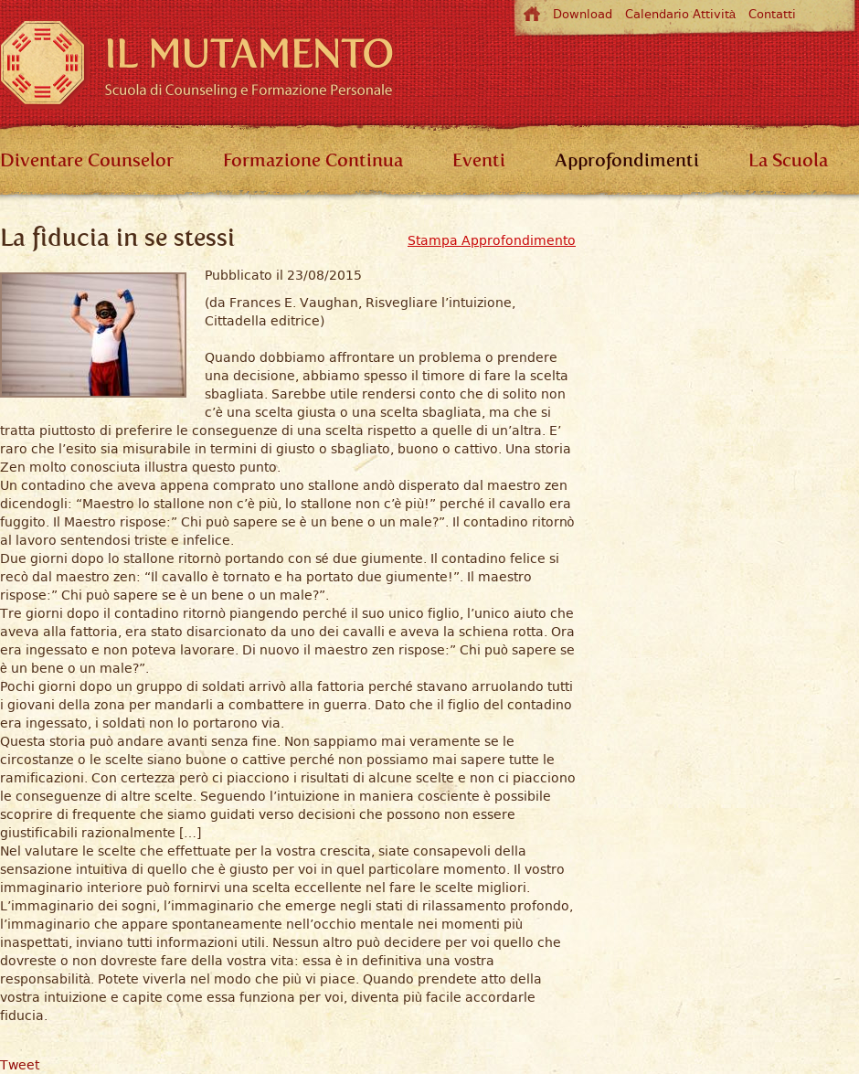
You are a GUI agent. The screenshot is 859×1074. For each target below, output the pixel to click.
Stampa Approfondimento (492, 240)
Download (582, 14)
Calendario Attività (680, 14)
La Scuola (788, 160)
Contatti (772, 14)
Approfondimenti (627, 160)
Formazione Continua (313, 160)
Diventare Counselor (87, 160)
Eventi (478, 160)
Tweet (19, 1065)
